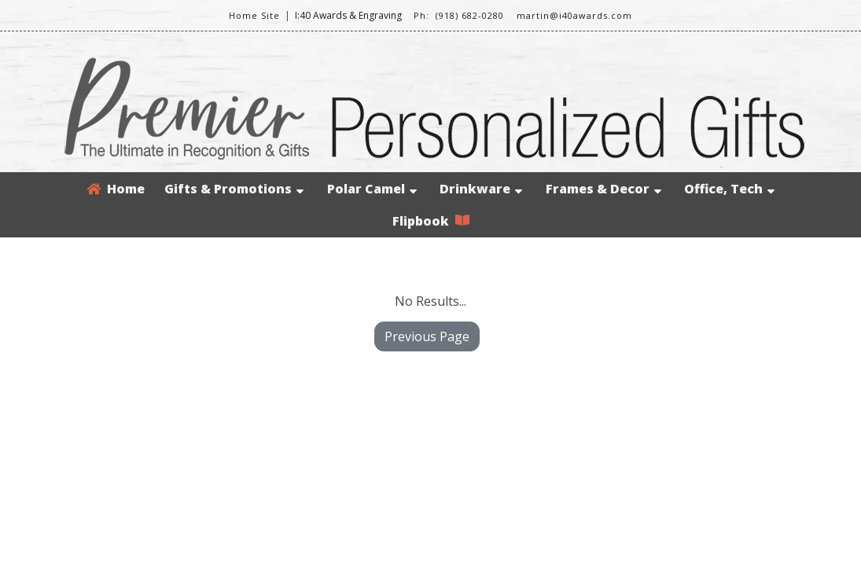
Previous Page (427, 336)
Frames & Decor (603, 188)
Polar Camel (372, 188)
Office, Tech (729, 188)
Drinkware (481, 188)
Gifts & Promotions (234, 188)
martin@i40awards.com (574, 15)
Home (115, 188)
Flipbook (430, 221)
